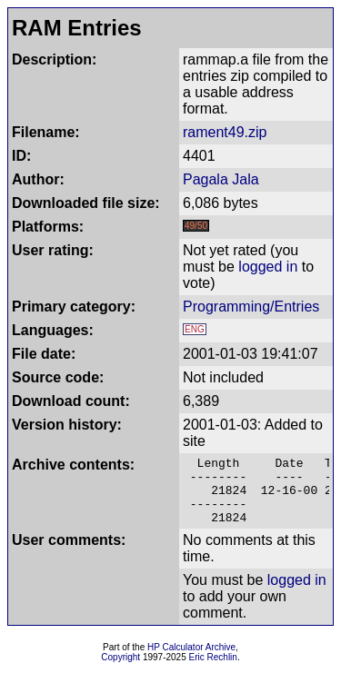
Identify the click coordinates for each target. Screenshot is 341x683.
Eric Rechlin (213, 671)
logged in (267, 266)
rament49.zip (225, 132)
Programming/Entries (251, 306)
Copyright (120, 671)
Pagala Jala (221, 179)
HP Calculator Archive (191, 661)
